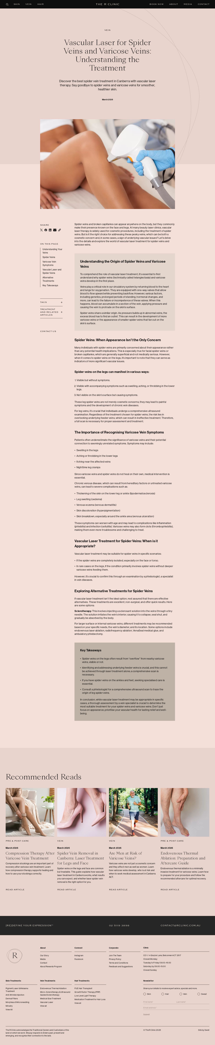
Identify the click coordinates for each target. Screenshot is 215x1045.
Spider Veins (49, 257)
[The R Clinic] (107, 4)
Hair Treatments (81, 981)
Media (188, 4)
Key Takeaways (50, 285)
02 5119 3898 (119, 925)
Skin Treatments (13, 981)
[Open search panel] (7, 4)
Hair (40, 4)
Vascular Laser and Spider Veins (52, 271)
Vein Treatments (47, 981)
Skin (17, 4)
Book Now (156, 4)
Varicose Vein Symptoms (49, 263)
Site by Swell (203, 1030)
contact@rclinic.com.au (181, 925)
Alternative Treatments (48, 279)
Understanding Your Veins (52, 251)
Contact (203, 4)
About (173, 4)
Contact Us (48, 331)
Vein (28, 4)
